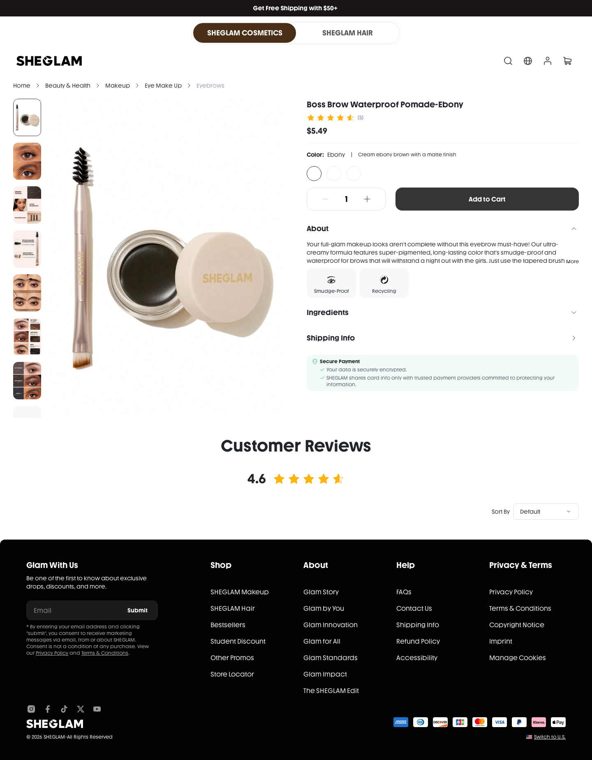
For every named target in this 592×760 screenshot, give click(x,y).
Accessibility (416, 658)
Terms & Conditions (104, 653)
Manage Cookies (517, 658)
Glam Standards (330, 658)
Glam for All (321, 641)
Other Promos (232, 658)
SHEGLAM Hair (232, 608)
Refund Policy (418, 641)
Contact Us (414, 608)
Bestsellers (227, 625)
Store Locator (232, 674)
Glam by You (323, 608)
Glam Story (321, 592)
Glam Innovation (330, 625)
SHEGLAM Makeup (239, 592)
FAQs (404, 592)
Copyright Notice (516, 625)
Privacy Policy (52, 653)
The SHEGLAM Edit (331, 691)
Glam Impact (325, 674)
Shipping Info (417, 625)
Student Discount (238, 641)
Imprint (500, 641)
